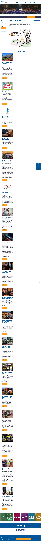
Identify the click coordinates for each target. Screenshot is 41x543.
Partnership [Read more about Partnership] (28, 0)
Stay (20, 2)
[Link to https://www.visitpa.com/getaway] (20, 530)
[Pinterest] (27, 525)
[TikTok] (24, 525)
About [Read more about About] (13, 0)
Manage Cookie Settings (26, 539)
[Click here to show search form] (40, 2)
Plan (26, 2)
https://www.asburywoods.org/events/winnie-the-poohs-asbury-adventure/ (4, 31)
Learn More (4, 78)
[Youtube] (21, 525)
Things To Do (17, 2)
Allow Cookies (19, 539)
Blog (28, 2)
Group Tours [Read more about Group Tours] (33, 0)
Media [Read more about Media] (25, 0)
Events (23, 2)
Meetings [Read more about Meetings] (15, 0)
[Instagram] (17, 525)
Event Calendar (37, 20)
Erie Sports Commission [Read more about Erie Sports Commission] (21, 0)
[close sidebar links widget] (38, 163)
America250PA (32, 2)
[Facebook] (14, 525)
